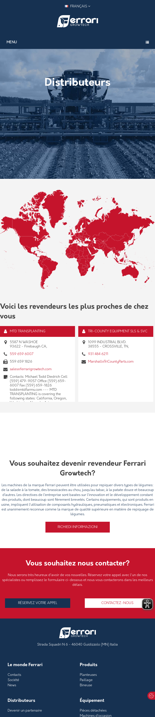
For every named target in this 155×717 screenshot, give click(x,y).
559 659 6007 (21, 354)
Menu (12, 42)
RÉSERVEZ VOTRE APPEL (37, 603)
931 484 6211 (98, 354)
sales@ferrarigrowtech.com (31, 369)
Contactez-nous (117, 603)
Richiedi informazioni (78, 527)
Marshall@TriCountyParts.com (110, 361)
